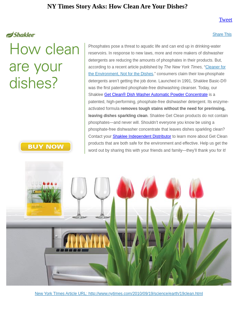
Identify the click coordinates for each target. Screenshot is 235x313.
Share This (222, 34)
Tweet (225, 19)
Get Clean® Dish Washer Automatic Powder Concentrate (156, 94)
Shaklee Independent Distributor (142, 136)
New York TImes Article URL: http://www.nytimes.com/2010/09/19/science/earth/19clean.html (119, 293)
